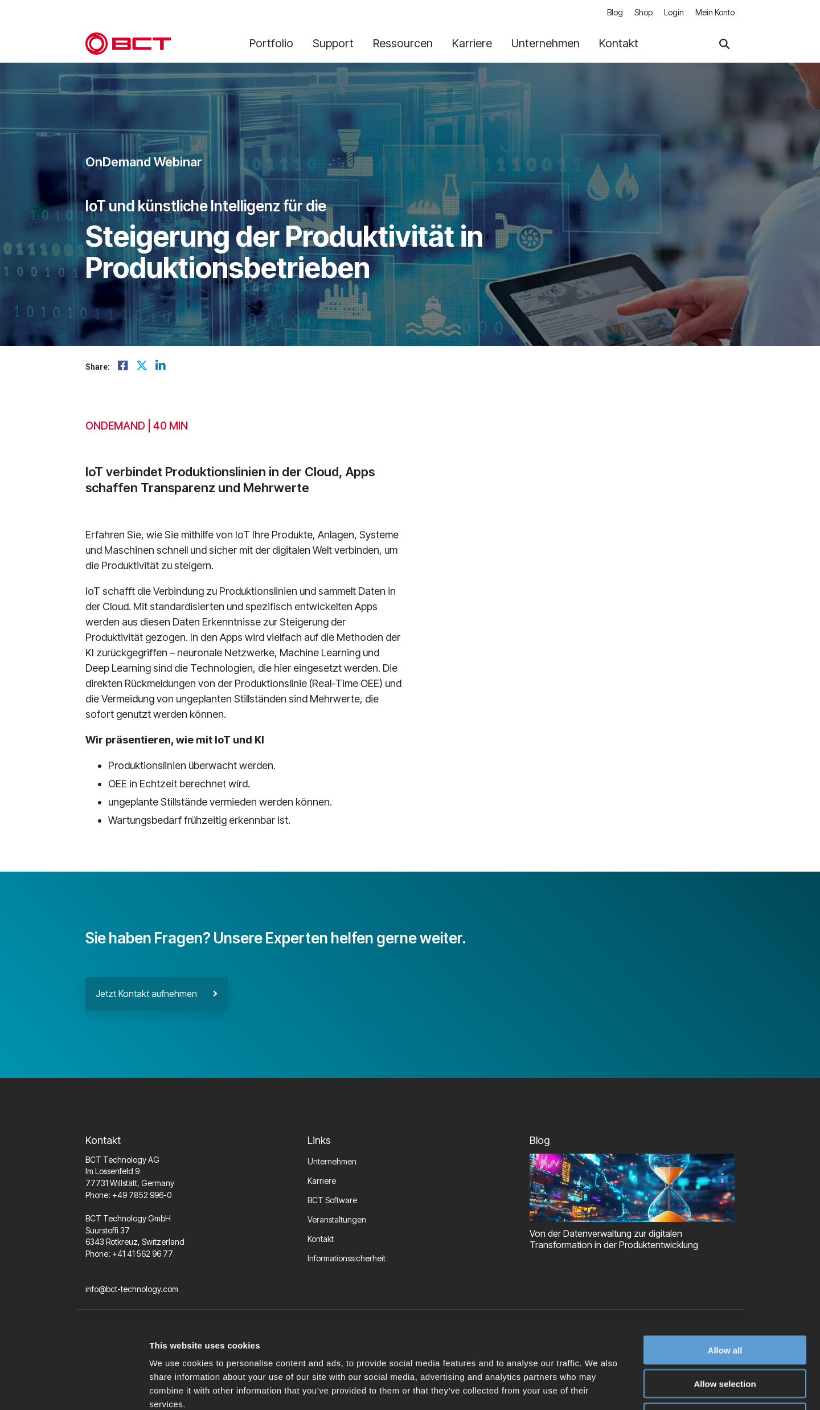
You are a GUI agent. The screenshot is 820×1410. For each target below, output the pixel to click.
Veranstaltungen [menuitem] (337, 1219)
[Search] (724, 43)
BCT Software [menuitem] (332, 1200)
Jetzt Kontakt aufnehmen (157, 993)
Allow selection (725, 1304)
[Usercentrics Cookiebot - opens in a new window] (74, 1387)
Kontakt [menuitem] (321, 1239)
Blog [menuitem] (615, 12)
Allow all (725, 1270)
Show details (597, 1387)
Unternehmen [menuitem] (332, 1161)
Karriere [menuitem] (322, 1181)
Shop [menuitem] (643, 12)
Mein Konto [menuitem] (715, 12)
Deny (725, 1337)
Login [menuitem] (674, 12)
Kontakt (618, 43)
